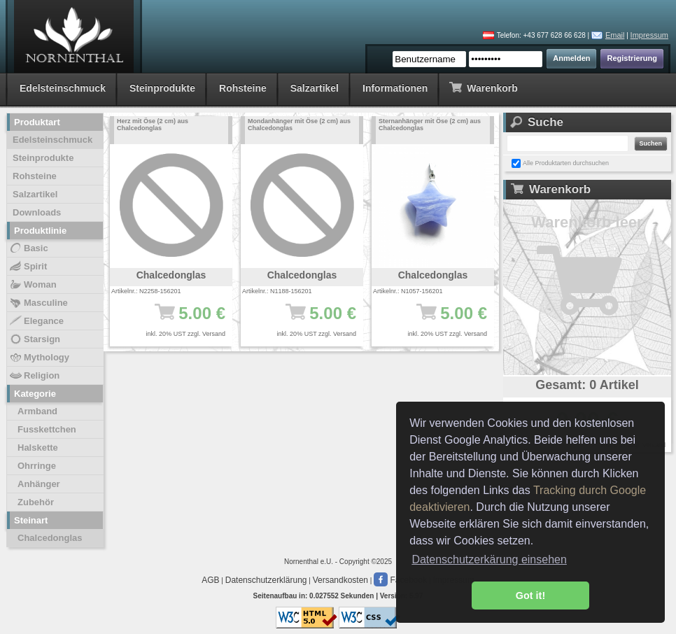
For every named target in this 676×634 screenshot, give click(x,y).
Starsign (34, 339)
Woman (32, 285)
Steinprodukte (162, 88)
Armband (37, 411)
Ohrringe (36, 465)
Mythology (38, 358)
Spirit (27, 267)
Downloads (37, 212)
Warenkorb (483, 87)
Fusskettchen (46, 429)
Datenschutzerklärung (266, 580)
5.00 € (178, 320)
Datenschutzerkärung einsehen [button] (488, 559)
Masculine (38, 303)
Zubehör (35, 502)
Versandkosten (340, 580)
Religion (33, 376)
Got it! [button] (530, 595)
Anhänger (38, 484)
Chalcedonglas (49, 538)
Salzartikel (314, 88)
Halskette (37, 447)
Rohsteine (243, 88)
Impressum (649, 35)
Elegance (36, 321)
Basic (28, 248)
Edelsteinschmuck (63, 88)
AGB (210, 580)
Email (615, 35)
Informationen (395, 88)
